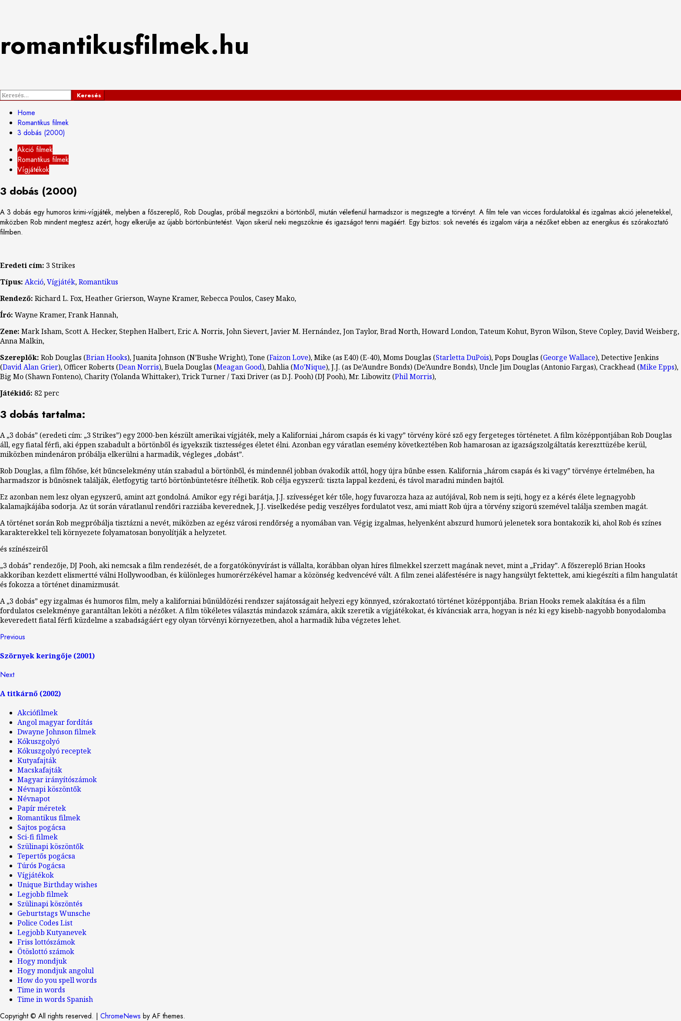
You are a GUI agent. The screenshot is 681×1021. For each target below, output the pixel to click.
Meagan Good (239, 367)
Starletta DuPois (462, 357)
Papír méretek (41, 808)
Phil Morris (413, 376)
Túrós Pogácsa (41, 865)
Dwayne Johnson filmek (56, 732)
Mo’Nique (309, 367)
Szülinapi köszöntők (50, 846)
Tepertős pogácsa (46, 856)
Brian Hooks (106, 357)
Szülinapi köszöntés (50, 904)
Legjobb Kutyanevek (51, 932)
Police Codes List (45, 923)
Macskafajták (39, 770)
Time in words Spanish (55, 999)
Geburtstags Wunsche (53, 913)
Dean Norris (139, 367)
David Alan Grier (30, 367)
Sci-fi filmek (37, 837)
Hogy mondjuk (42, 961)
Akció (34, 282)
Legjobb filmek (42, 894)
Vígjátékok (33, 170)
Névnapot (33, 798)
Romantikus (98, 282)
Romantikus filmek (43, 160)
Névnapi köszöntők (49, 789)
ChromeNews (120, 1016)
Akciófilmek (37, 712)
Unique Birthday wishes (57, 884)
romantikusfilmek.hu (124, 45)
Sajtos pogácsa (41, 827)
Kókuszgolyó (38, 741)
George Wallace (569, 357)
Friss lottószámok (46, 942)
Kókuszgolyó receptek (54, 751)
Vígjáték (61, 282)
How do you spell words (57, 980)
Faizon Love (288, 357)
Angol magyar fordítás (55, 722)
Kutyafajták (36, 760)
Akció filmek (35, 150)
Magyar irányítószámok (57, 779)
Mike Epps (657, 367)
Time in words (41, 990)
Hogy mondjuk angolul (55, 970)
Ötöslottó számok (45, 951)
